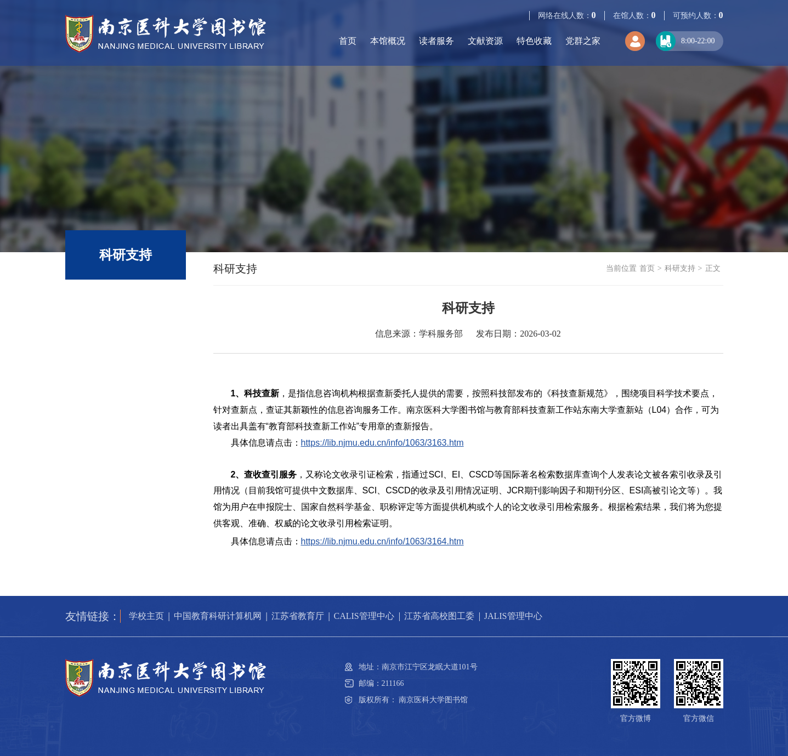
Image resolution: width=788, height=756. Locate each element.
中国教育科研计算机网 (218, 616)
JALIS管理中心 (513, 616)
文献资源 (485, 41)
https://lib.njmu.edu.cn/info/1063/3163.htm (382, 442)
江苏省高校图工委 (439, 616)
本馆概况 (387, 41)
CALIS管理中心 (364, 616)
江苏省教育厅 (297, 616)
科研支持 (680, 268)
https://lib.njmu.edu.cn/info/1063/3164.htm (382, 541)
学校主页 (146, 616)
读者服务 (436, 41)
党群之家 (582, 41)
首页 (347, 41)
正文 (713, 268)
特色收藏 (534, 41)
